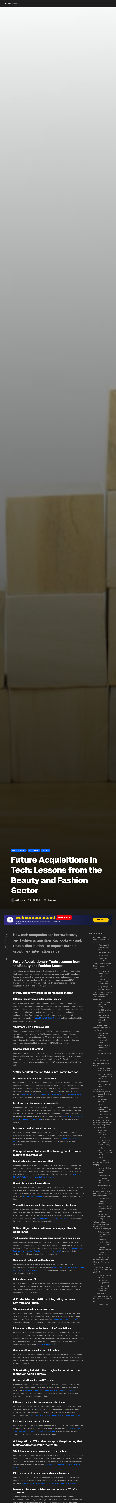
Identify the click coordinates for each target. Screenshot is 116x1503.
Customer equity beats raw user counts (104, 973)
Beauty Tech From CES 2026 (65, 1319)
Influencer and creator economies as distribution (104, 1109)
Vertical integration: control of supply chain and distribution (104, 1018)
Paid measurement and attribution (104, 1116)
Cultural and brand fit (104, 1054)
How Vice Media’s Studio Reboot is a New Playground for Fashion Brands (50, 1094)
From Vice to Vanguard (32, 1196)
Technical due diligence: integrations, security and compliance (103, 1037)
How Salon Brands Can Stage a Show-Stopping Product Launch (49, 1390)
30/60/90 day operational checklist (103, 1201)
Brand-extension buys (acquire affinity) (104, 1004)
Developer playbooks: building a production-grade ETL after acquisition (105, 1152)
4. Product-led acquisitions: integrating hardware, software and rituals (102, 1062)
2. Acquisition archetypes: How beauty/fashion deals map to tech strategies (102, 995)
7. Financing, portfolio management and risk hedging (101, 1162)
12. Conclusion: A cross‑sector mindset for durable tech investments (102, 1296)
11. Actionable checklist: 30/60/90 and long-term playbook (102, 1269)
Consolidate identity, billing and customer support (105, 1209)
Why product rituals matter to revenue (105, 1070)
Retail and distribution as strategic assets (104, 981)
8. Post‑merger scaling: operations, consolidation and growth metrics (102, 1193)
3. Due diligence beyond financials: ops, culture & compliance (102, 1027)
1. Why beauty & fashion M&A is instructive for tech (102, 966)
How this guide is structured (104, 959)
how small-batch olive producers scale (52, 1218)
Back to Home (12, 4)
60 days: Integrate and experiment (104, 1282)
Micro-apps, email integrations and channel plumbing (104, 1142)
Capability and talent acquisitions (105, 1011)
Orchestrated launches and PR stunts (104, 1101)
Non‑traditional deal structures (105, 1187)
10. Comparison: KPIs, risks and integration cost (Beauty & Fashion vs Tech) (102, 1260)
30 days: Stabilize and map (104, 1276)
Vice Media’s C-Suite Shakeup (47, 1018)
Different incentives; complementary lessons (105, 947)
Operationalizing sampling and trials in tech (104, 1084)
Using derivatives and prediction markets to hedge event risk (104, 1179)
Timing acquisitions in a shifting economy (105, 1170)
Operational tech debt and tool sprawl (104, 1047)
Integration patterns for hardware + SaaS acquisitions (105, 1076)
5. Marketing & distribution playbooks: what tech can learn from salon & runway (102, 1092)
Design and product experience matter (105, 988)
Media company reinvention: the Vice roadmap (105, 1234)
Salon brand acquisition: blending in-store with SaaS (105, 1242)
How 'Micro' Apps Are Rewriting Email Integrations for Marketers (49, 1483)
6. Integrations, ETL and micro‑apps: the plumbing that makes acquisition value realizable (102, 1123)
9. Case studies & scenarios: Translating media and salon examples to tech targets (102, 1225)
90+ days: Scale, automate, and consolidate (104, 1288)
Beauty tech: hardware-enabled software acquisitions (104, 1250)
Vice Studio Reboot (46, 1344)
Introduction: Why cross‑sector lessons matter (101, 939)
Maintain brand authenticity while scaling (104, 1216)
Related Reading (103, 1305)
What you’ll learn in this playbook (104, 954)
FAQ (94, 1301)
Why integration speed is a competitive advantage (103, 1133)
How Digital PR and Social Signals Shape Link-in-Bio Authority (55, 1415)
